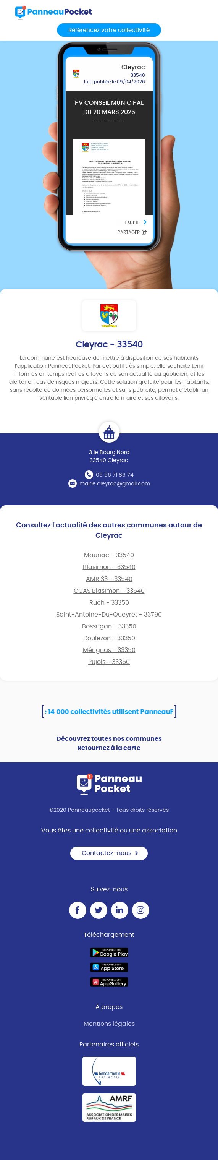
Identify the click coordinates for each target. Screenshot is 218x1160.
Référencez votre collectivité (109, 30)
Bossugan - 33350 (109, 626)
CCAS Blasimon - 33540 (109, 591)
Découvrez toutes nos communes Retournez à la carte (109, 743)
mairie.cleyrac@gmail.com (114, 484)
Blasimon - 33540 (109, 567)
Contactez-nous (110, 853)
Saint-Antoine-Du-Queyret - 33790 (109, 615)
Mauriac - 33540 (109, 555)
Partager (132, 232)
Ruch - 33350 (109, 603)
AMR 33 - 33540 (109, 579)
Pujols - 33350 (109, 662)
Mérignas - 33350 (109, 650)
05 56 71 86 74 (115, 475)
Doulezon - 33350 (109, 638)
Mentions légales (109, 1024)
